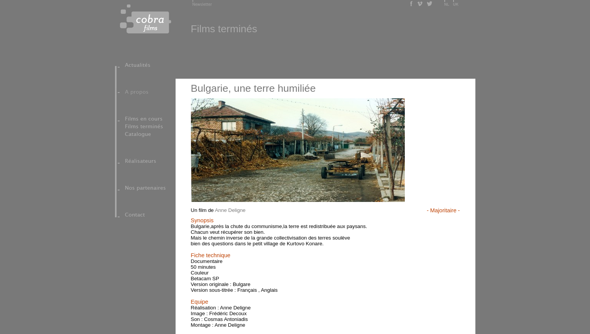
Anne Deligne (230, 210)
